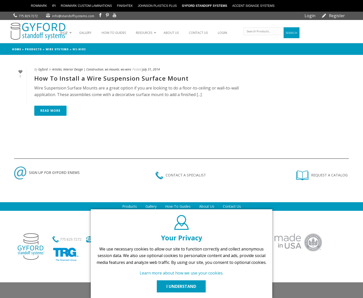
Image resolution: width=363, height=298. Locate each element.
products (33, 49)
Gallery (151, 206)
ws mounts (112, 69)
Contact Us (232, 206)
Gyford (43, 69)
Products (129, 206)
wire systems (57, 49)
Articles (57, 69)
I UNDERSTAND (181, 286)
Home (16, 49)
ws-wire (126, 69)
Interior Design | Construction (83, 69)
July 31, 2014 (151, 69)
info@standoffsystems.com (73, 16)
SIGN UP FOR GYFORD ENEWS (47, 172)
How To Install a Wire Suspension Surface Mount (111, 78)
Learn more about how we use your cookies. (181, 273)
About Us (206, 206)
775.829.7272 (28, 16)
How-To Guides (178, 206)
